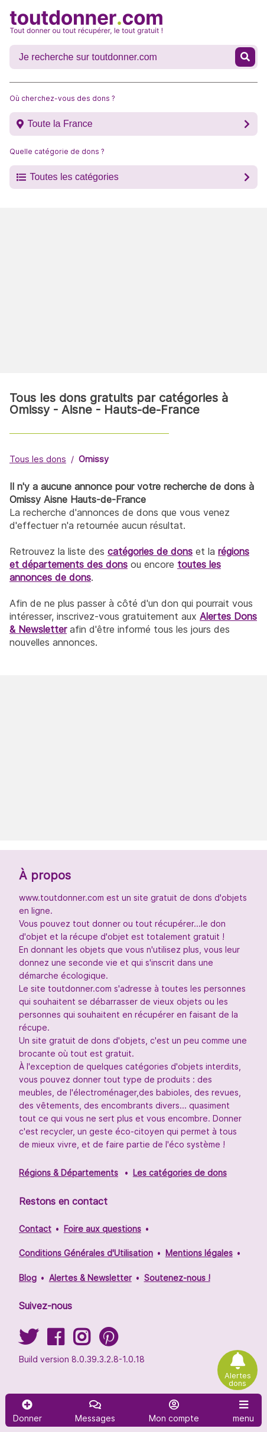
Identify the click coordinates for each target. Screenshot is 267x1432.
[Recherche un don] (123, 57)
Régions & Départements (68, 1173)
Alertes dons (237, 1379)
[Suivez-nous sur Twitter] (28, 1341)
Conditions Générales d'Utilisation (86, 1253)
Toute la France (59, 124)
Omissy (94, 459)
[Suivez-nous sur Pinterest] (108, 1341)
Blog (28, 1278)
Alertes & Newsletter (90, 1278)
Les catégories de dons (180, 1173)
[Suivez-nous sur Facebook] (55, 1341)
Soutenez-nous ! (177, 1278)
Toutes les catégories (74, 177)
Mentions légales (199, 1253)
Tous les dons (37, 459)
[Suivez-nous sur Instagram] (81, 1341)
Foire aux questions (102, 1229)
